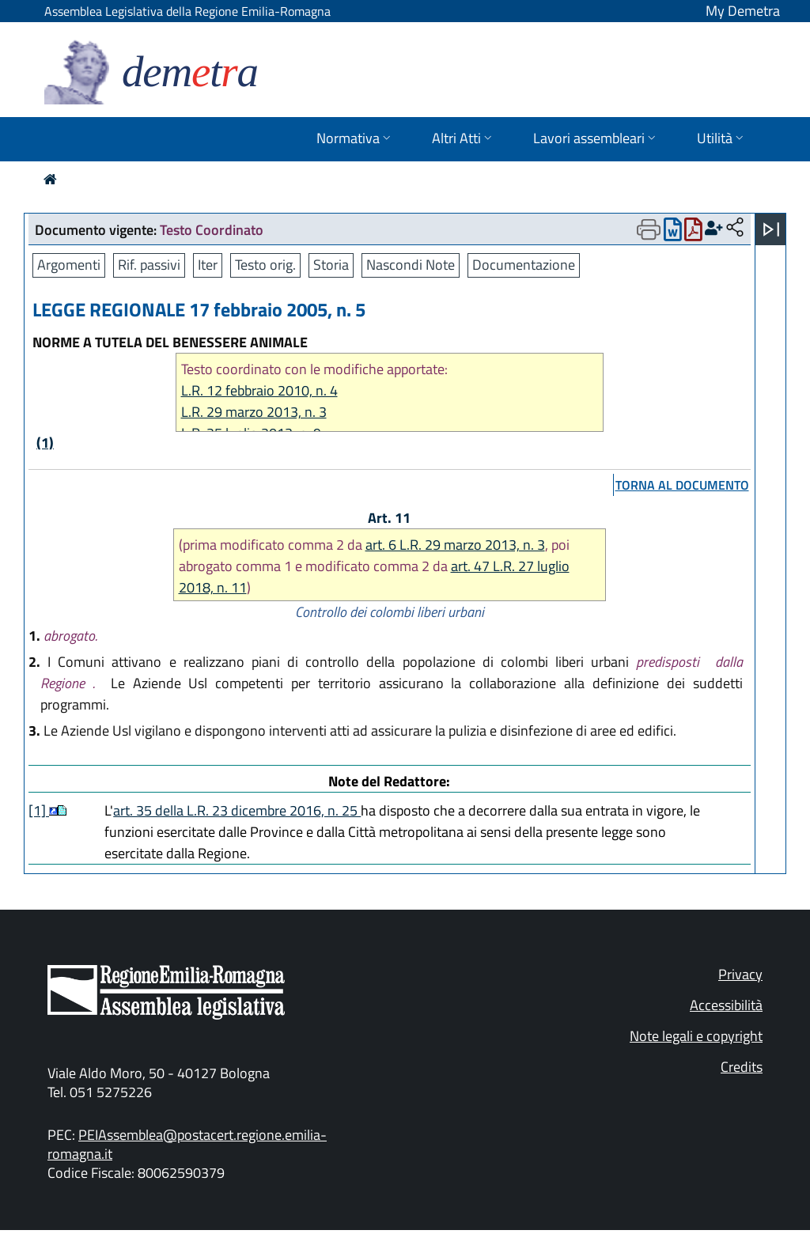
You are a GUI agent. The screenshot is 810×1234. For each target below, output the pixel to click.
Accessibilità (726, 1005)
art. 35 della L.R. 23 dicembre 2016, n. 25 (237, 810)
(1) (45, 442)
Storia (331, 264)
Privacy (740, 974)
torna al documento (682, 484)
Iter (208, 264)
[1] (38, 810)
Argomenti (68, 264)
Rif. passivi (149, 264)
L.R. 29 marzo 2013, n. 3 (254, 411)
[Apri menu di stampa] (648, 229)
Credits (742, 1066)
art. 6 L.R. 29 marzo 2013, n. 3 (455, 544)
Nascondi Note (410, 264)
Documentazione (523, 264)
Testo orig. (265, 264)
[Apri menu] (771, 229)
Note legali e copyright (696, 1036)
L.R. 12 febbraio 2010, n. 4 (259, 390)
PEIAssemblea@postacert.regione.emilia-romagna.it (187, 1144)
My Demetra (743, 10)
